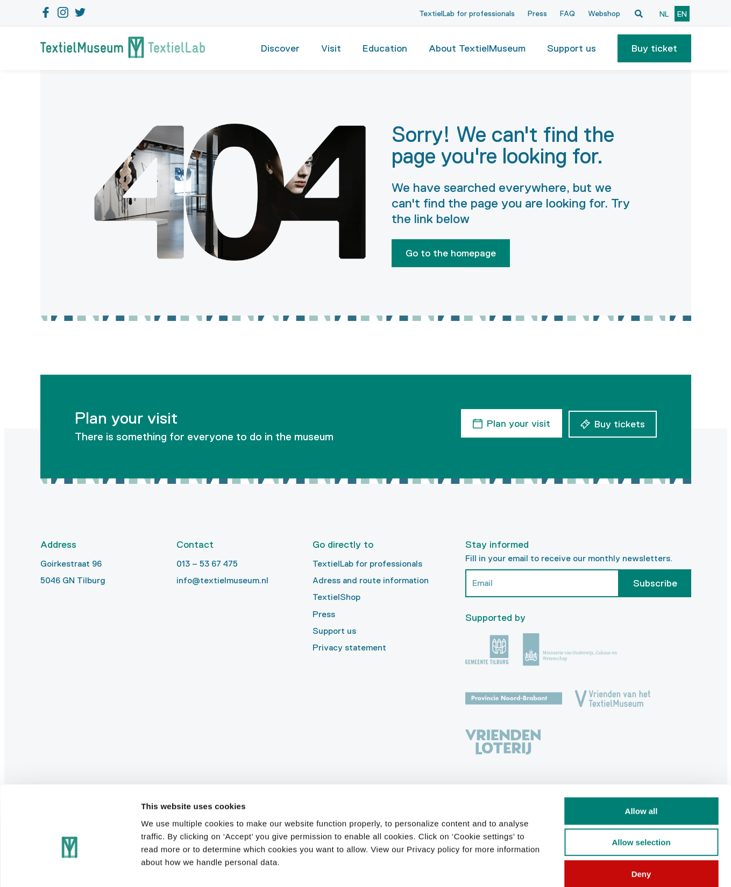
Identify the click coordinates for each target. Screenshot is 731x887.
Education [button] (385, 48)
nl (664, 14)
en (682, 14)
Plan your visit (517, 422)
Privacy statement (349, 647)
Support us (334, 630)
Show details (565, 865)
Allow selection (641, 787)
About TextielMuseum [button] (477, 48)
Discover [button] (280, 48)
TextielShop (336, 597)
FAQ (567, 13)
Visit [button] (331, 48)
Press (537, 13)
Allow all (641, 755)
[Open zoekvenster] (639, 13)
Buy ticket (654, 48)
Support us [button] (571, 48)
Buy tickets (619, 422)
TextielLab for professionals (467, 13)
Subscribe (655, 583)
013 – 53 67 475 (207, 563)
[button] (654, 48)
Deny (641, 818)
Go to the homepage (451, 253)
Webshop (604, 13)
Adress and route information (371, 580)
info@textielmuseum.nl (222, 580)
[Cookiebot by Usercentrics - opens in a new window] (70, 866)
